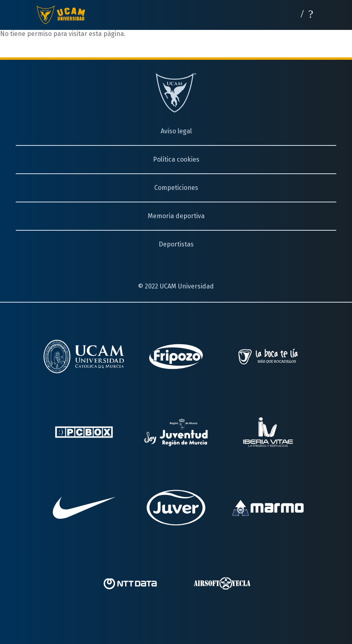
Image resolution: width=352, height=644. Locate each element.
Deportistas (176, 244)
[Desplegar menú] (311, 13)
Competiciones (176, 188)
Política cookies (176, 159)
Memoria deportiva (176, 216)
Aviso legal (176, 131)
